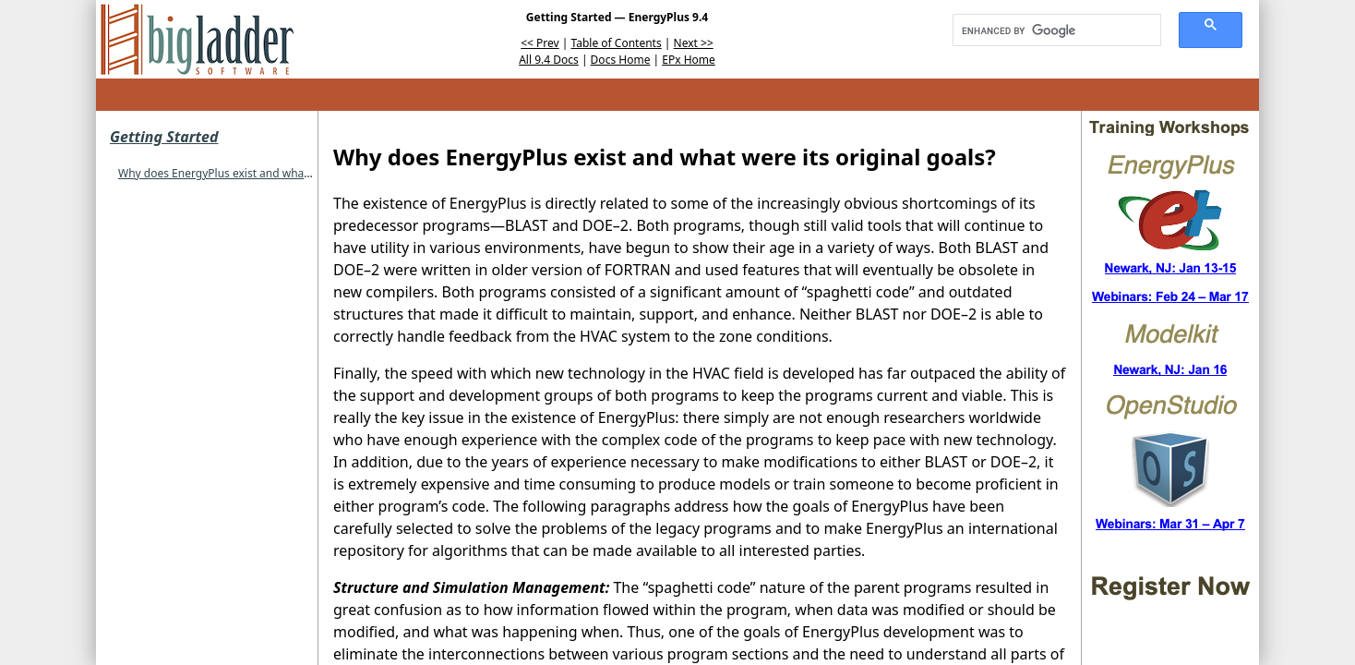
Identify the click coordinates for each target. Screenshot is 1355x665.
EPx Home (688, 59)
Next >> (693, 43)
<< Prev (539, 43)
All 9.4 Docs (549, 59)
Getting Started (164, 137)
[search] (1050, 30)
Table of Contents (616, 43)
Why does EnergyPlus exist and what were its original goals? (273, 173)
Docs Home (621, 59)
